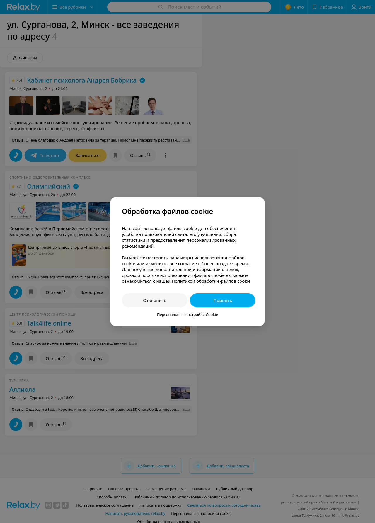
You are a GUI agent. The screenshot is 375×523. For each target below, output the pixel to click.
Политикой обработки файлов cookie (211, 281)
